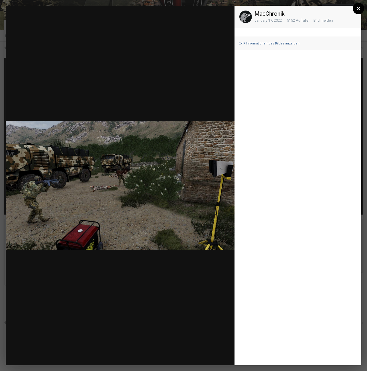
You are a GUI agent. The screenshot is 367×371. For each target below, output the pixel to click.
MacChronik (269, 13)
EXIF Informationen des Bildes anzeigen (269, 43)
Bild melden (323, 20)
